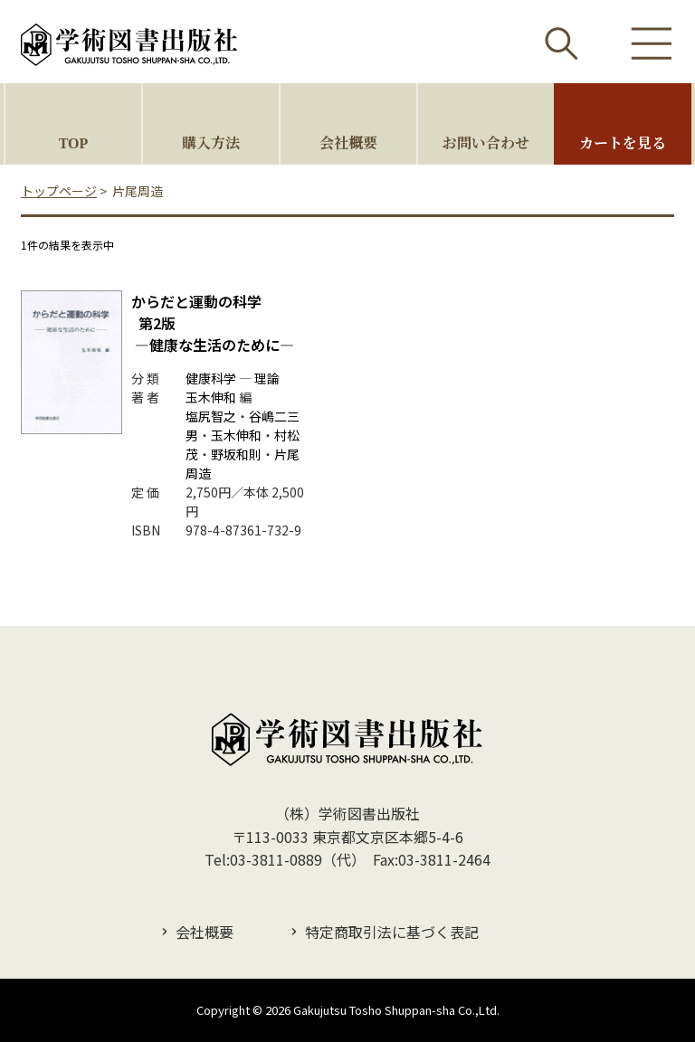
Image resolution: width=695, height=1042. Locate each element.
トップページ (59, 191)
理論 (267, 378)
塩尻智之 (211, 416)
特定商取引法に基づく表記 (392, 932)
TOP (74, 142)
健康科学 (211, 378)
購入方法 (211, 142)
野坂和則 (236, 454)
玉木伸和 (211, 397)
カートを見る (622, 142)
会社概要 (348, 142)
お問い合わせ (486, 142)
